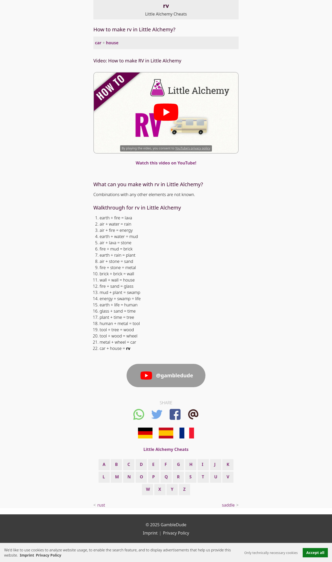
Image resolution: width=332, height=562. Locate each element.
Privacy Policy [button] (48, 555)
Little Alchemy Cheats (166, 14)
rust (101, 505)
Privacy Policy (176, 533)
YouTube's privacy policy (192, 148)
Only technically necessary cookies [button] (271, 552)
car (98, 43)
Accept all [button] (315, 552)
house (112, 43)
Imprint (27, 555)
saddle (228, 505)
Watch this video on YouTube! (166, 163)
